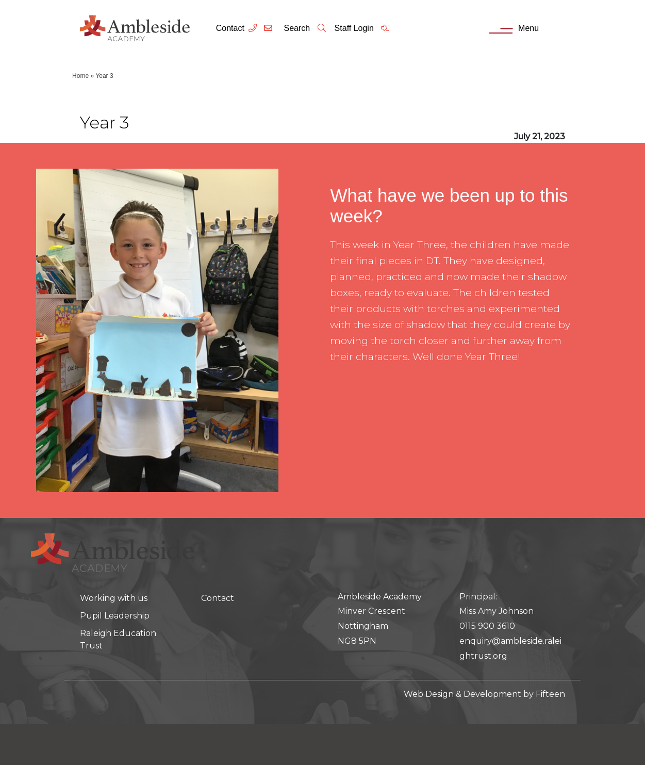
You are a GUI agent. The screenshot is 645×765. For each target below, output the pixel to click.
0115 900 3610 (487, 626)
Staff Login (363, 28)
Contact (230, 28)
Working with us (113, 598)
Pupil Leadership (115, 616)
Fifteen (550, 694)
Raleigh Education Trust (118, 639)
